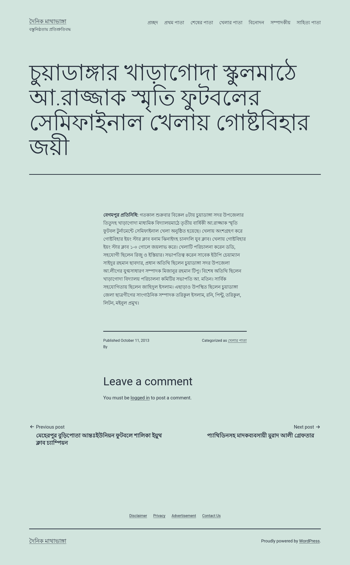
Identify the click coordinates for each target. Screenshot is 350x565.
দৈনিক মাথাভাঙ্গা (47, 21)
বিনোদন (256, 22)
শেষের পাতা (202, 22)
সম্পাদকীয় (280, 22)
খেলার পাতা (231, 22)
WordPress (309, 540)
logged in (140, 398)
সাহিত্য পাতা (309, 22)
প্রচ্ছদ (152, 22)
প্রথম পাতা (174, 22)
